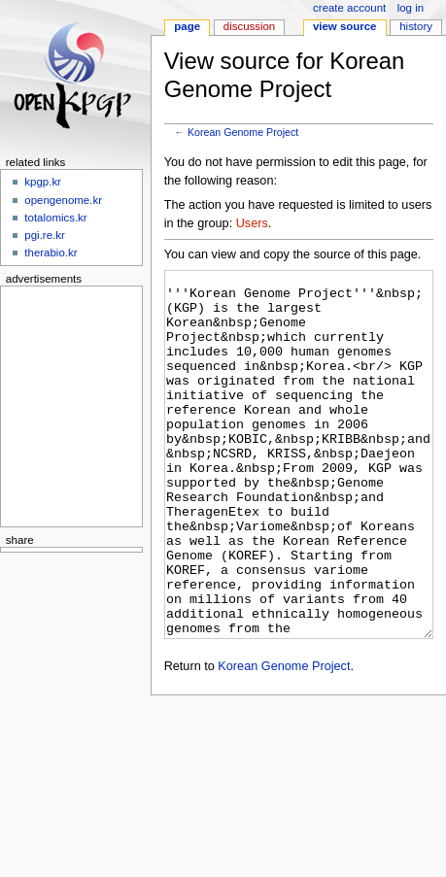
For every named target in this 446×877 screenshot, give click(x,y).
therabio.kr (50, 252)
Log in (410, 8)
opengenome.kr (63, 200)
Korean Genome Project (243, 132)
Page (187, 26)
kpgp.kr (42, 181)
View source (345, 26)
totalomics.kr (55, 217)
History (415, 26)
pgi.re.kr (44, 235)
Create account (349, 8)
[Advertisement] (65, 403)
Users (252, 223)
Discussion (249, 26)
